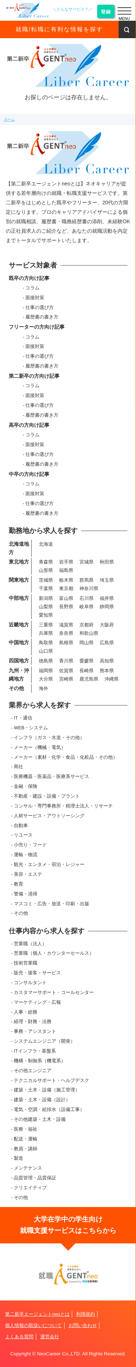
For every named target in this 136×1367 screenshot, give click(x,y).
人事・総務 (25, 1012)
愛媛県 (86, 661)
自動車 (21, 825)
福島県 (66, 570)
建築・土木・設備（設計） (42, 1099)
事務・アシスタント (35, 1031)
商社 (18, 766)
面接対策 (34, 297)
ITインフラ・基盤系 (34, 1051)
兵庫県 (46, 633)
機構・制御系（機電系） (40, 1060)
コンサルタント (30, 982)
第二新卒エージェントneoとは (37, 1314)
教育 (18, 884)
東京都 (66, 588)
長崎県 (86, 670)
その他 (21, 913)
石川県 (86, 598)
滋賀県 (66, 625)
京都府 (86, 625)
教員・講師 (25, 1148)
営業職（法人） (30, 943)
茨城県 (46, 580)
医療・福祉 (25, 1129)
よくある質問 (19, 1336)
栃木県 (66, 580)
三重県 (46, 625)
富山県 (66, 598)
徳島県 (46, 661)
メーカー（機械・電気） (40, 747)
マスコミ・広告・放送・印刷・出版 (51, 903)
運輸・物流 (25, 854)
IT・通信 (23, 718)
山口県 (46, 651)
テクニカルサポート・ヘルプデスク (51, 1080)
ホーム (9, 119)
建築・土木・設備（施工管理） (47, 1090)
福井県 (107, 598)
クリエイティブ (30, 1187)
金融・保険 (25, 786)
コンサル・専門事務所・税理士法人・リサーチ (63, 806)
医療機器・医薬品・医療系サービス (51, 776)
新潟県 (46, 598)
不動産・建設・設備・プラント (47, 796)
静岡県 (107, 606)
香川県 (66, 661)
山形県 (46, 570)
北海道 (46, 544)
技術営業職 (25, 963)
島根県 (66, 642)
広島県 (107, 642)
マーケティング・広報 (37, 1002)
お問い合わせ (83, 1325)
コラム (32, 287)
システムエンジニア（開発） (44, 1041)
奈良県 (66, 633)
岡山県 (86, 642)
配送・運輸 (25, 1139)
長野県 (66, 606)
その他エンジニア (32, 1070)
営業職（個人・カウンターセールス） (54, 953)
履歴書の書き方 (41, 317)
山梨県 (46, 606)
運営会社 (49, 1336)
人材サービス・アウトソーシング (49, 815)
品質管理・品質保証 (35, 1177)
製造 (18, 1158)
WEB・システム (31, 727)
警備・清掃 (25, 894)
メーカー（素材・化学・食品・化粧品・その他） (66, 757)
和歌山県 (88, 633)
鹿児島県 (88, 679)
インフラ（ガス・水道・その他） (49, 737)
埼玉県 (107, 580)
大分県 (46, 679)
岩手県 (66, 562)
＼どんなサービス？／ (72, 9)
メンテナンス (28, 1168)
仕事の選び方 (39, 307)
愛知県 (46, 615)
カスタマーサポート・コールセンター (54, 992)
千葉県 (46, 588)
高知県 (107, 661)
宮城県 (86, 562)
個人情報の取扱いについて (33, 1325)
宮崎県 (66, 679)
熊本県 (107, 670)
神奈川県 (88, 588)
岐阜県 (86, 606)
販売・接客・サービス (37, 972)
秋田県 (107, 562)
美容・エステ (28, 874)
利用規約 (85, 1314)
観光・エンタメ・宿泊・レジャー (49, 864)
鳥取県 (46, 642)
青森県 (46, 562)
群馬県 (86, 580)
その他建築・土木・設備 (40, 1119)
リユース (23, 835)
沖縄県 (111, 679)
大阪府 (107, 625)
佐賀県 (66, 670)
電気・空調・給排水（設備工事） (49, 1109)
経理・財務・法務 (32, 1021)
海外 (43, 688)
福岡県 (46, 670)
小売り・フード (30, 844)
